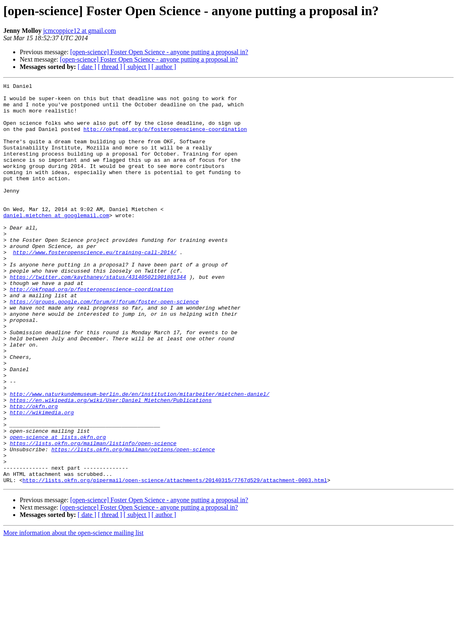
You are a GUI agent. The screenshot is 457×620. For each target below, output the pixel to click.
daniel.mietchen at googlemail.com (56, 242)
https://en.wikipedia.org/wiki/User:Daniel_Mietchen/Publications (111, 464)
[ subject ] (137, 66)
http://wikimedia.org (42, 478)
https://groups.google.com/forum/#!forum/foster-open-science (104, 345)
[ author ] (164, 66)
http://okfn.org (34, 471)
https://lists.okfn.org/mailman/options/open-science (133, 523)
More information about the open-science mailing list (73, 612)
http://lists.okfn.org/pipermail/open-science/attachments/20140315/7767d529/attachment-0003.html (175, 560)
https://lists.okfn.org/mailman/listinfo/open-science (93, 515)
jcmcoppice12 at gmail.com (79, 30)
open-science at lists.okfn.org (58, 508)
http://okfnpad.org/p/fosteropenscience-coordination (165, 138)
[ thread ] (110, 66)
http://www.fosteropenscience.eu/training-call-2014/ (94, 286)
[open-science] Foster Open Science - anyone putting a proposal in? (159, 51)
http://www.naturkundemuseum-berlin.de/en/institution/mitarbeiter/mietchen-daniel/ (140, 456)
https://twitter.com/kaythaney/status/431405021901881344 (98, 316)
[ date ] (87, 66)
